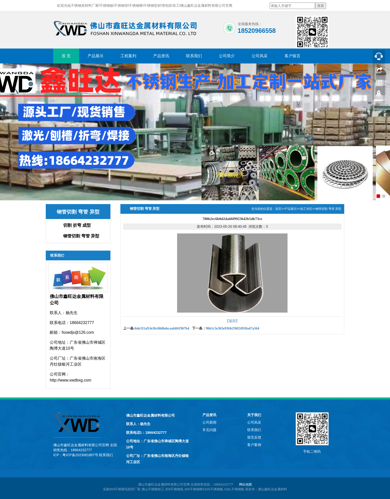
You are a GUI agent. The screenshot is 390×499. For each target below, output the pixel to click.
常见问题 (209, 430)
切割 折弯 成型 (77, 225)
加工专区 (306, 209)
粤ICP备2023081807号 (80, 455)
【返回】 (232, 321)
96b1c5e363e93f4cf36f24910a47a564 (232, 328)
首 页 (66, 56)
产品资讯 (161, 56)
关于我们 (254, 415)
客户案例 (254, 445)
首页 (278, 209)
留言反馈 (254, 437)
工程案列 (128, 56)
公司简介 (227, 56)
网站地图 (245, 484)
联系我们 (194, 56)
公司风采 (260, 56)
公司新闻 (209, 422)
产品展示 (95, 56)
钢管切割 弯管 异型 (81, 236)
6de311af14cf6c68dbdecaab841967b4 (162, 328)
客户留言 (292, 56)
